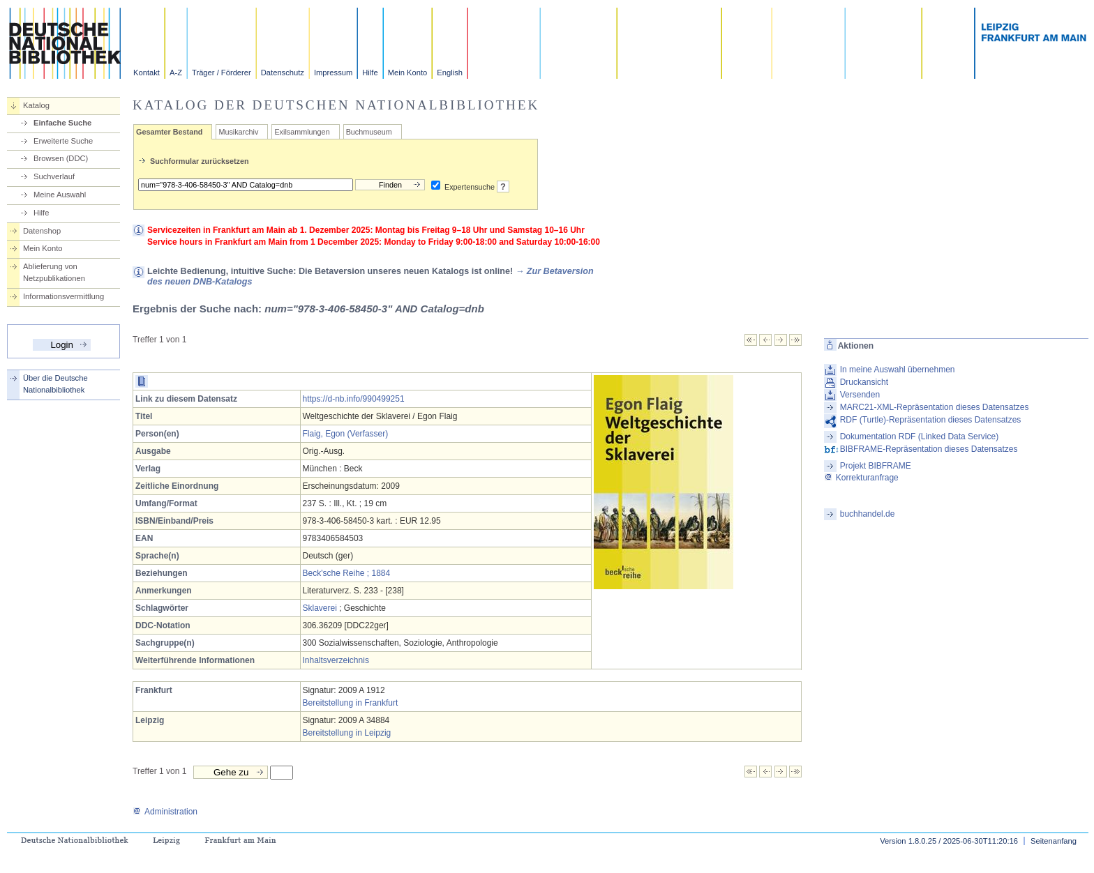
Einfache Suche (62, 123)
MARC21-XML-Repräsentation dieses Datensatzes (934, 407)
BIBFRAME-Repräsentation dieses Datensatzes (929, 449)
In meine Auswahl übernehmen (897, 369)
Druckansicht (864, 382)
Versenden (860, 395)
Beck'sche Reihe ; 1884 (347, 573)
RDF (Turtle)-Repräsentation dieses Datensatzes (930, 420)
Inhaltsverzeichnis (336, 660)
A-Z (176, 72)
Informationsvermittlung (63, 296)
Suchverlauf (54, 176)
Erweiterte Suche (63, 141)
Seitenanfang (1054, 841)
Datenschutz (282, 72)
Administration (165, 812)
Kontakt (146, 72)
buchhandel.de (867, 514)
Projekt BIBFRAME (875, 466)
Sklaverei (320, 608)
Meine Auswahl (59, 194)
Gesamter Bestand (169, 132)
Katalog (36, 105)
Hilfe (369, 72)
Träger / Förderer (221, 72)
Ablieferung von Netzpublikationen (54, 272)
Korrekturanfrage (861, 478)
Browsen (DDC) (60, 158)
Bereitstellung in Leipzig (347, 733)
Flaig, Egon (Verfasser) (346, 434)
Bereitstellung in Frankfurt (350, 703)
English (450, 72)
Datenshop (42, 231)
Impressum (333, 72)
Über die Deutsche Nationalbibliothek (55, 384)
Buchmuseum (369, 132)
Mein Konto (408, 72)
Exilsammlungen (301, 132)
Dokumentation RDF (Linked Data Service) (919, 436)
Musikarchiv (238, 132)
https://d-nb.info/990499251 (354, 399)
